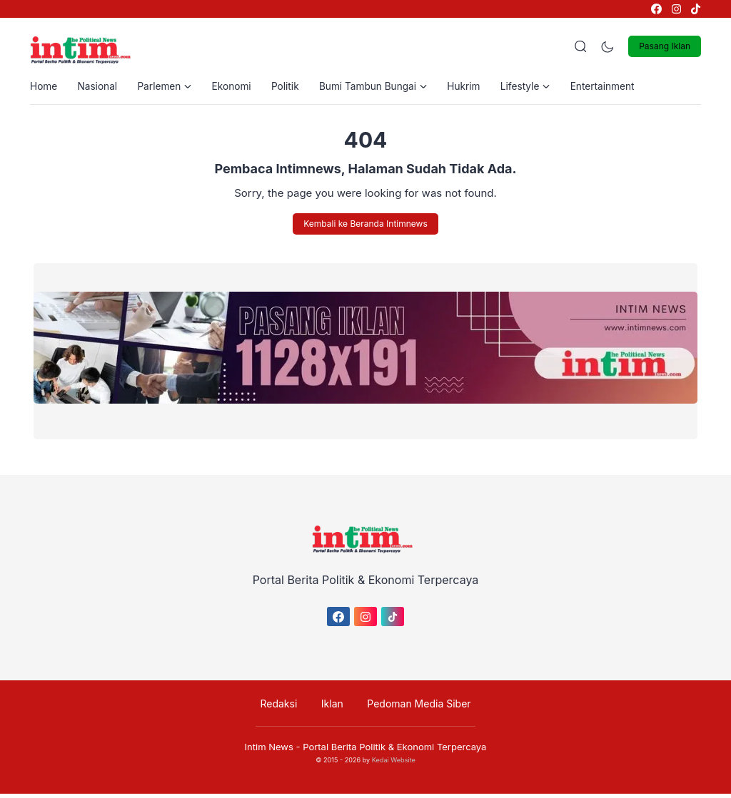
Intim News (269, 750)
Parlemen (169, 88)
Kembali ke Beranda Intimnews (365, 227)
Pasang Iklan (664, 46)
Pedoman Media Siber (415, 707)
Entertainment (622, 88)
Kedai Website (393, 764)
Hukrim (478, 88)
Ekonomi (238, 88)
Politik (294, 88)
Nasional (99, 88)
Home (44, 88)
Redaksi (282, 707)
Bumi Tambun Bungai (385, 88)
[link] (655, 9)
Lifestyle (542, 88)
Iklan (332, 707)
